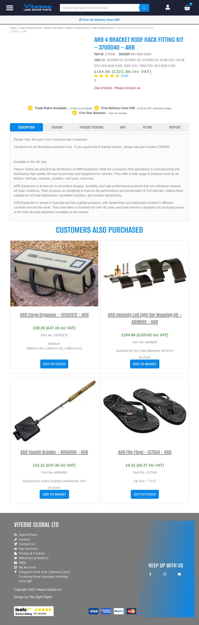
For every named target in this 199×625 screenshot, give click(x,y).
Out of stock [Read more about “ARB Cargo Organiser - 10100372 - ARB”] (54, 364)
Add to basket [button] (144, 364)
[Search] (144, 8)
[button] (10, 8)
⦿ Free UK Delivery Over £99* (99, 19)
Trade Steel (131, 65)
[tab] (26, 127)
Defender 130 (132, 60)
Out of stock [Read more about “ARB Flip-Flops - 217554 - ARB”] (145, 494)
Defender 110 (115, 60)
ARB (103, 60)
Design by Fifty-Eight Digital (33, 597)
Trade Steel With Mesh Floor (157, 65)
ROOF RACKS (82, 28)
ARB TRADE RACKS (103, 28)
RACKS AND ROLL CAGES (58, 28)
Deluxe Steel (167, 60)
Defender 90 (150, 60)
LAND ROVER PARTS (30, 28)
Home (13, 28)
